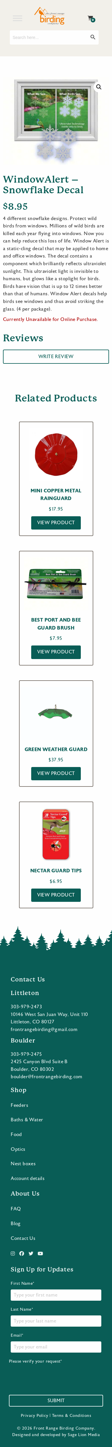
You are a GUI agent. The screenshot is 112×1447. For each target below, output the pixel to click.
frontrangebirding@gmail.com (44, 1029)
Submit (56, 1400)
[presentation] (54, 1375)
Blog (16, 1223)
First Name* (56, 1291)
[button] (99, 87)
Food (16, 1134)
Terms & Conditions (71, 1415)
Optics (18, 1149)
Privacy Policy (34, 1415)
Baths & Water (27, 1119)
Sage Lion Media (84, 1435)
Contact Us (23, 1238)
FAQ (16, 1209)
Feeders (19, 1105)
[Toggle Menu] (17, 18)
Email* (56, 1343)
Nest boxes (23, 1163)
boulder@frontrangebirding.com (47, 1076)
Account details (28, 1178)
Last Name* (56, 1317)
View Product (56, 522)
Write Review (56, 356)
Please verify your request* (54, 1373)
